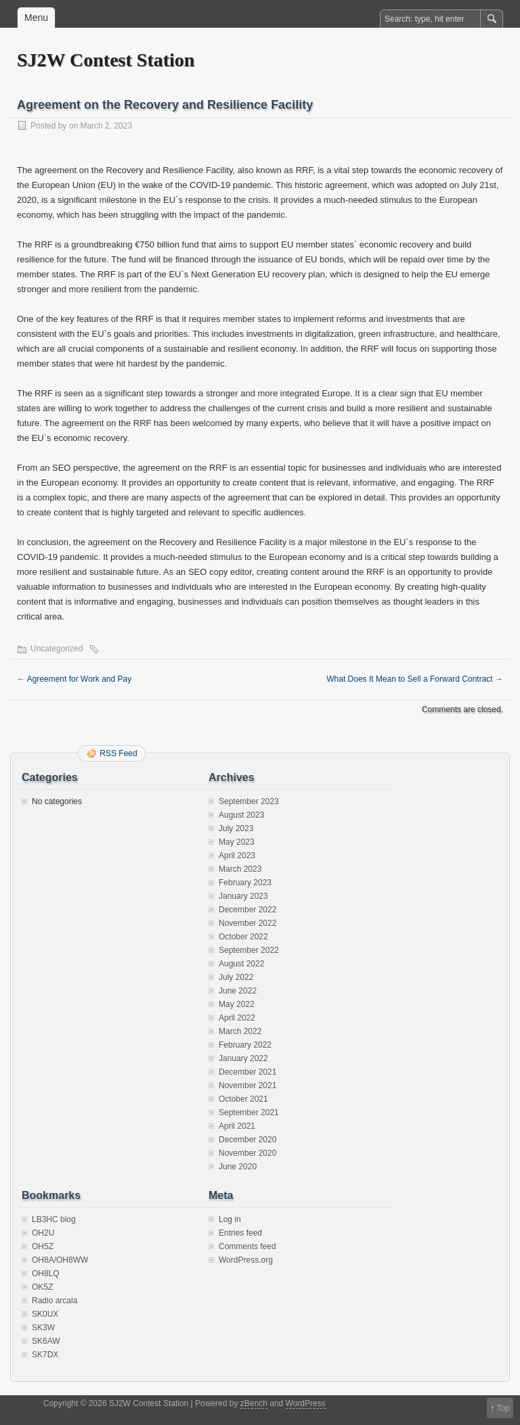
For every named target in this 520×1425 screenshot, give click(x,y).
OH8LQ (46, 1273)
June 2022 (238, 991)
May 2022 (237, 1004)
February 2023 (245, 882)
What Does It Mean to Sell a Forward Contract (414, 679)
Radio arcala (54, 1300)
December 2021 (247, 1072)
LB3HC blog (54, 1219)
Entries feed (240, 1233)
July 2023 (236, 828)
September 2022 (249, 950)
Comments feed (247, 1246)
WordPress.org (246, 1260)
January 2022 (243, 1058)
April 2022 (237, 1018)
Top (503, 1408)
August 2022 (241, 963)
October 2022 (243, 936)
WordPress (306, 1403)
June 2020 (238, 1166)
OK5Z (42, 1287)
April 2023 (237, 855)
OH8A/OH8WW (60, 1260)
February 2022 (245, 1045)
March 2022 (240, 1031)
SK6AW (46, 1341)
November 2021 (247, 1085)
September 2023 (249, 801)
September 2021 (249, 1112)
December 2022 (247, 909)
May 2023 (237, 842)
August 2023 (241, 815)
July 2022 (236, 977)
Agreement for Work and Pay (74, 679)
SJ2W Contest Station (105, 59)
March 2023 (240, 869)
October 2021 (243, 1099)
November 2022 (247, 923)
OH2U (43, 1233)
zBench (253, 1403)
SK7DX (45, 1354)
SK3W (43, 1327)
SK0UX (45, 1314)
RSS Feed (118, 753)
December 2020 (247, 1139)
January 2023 (243, 896)
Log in (230, 1219)
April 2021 (237, 1126)
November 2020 (247, 1153)
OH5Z (42, 1246)
